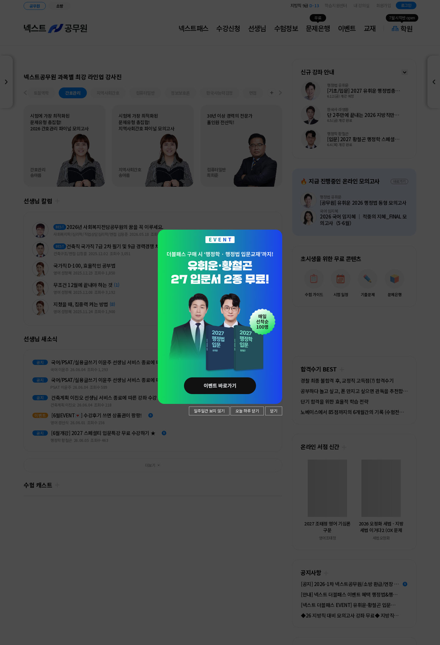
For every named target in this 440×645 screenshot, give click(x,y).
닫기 (273, 410)
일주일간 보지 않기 (209, 410)
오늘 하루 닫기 (247, 410)
